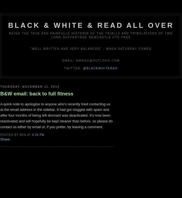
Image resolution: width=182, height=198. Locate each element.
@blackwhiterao (100, 68)
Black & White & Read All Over (91, 25)
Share (5, 139)
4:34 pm (38, 134)
